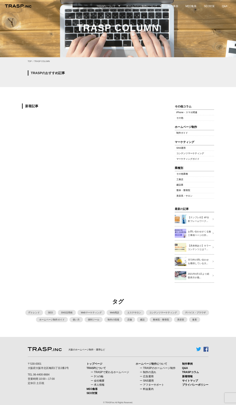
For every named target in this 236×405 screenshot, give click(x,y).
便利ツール (93, 319)
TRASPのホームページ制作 (159, 368)
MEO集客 (92, 389)
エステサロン (134, 312)
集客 (194, 319)
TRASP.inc (109, 402)
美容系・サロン (184, 195)
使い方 (76, 319)
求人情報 (99, 384)
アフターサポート (153, 384)
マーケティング (184, 142)
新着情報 (187, 376)
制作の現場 (113, 319)
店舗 (129, 319)
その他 (179, 118)
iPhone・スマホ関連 (186, 112)
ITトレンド (34, 312)
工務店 (179, 179)
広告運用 (148, 376)
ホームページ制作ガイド (52, 319)
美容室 (180, 319)
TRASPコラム (190, 372)
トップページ (94, 363)
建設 (142, 319)
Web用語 (114, 312)
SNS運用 (181, 148)
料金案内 (148, 389)
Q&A (185, 368)
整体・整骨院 (183, 190)
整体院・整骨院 (161, 319)
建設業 (179, 184)
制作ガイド (182, 133)
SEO (50, 312)
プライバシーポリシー (195, 384)
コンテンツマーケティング (190, 153)
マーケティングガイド (187, 159)
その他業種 (182, 173)
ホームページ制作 (186, 127)
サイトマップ (190, 380)
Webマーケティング (91, 312)
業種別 (179, 168)
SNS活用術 (67, 312)
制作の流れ (149, 372)
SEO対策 (92, 393)
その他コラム (183, 106)
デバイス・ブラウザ (195, 312)
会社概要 (99, 380)
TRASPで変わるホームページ (111, 372)
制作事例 (187, 363)
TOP (30, 61)
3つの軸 (98, 376)
